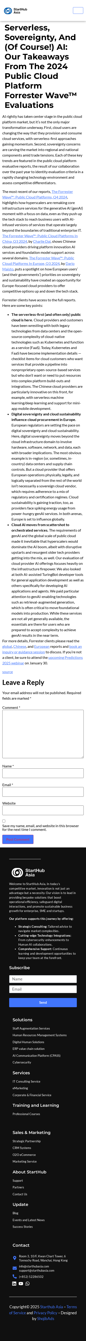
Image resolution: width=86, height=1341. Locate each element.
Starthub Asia (51, 1306)
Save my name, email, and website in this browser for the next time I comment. (40, 827)
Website (9, 803)
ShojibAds (45, 1318)
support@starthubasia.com (36, 1270)
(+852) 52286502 (31, 1277)
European (42, 646)
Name (8, 766)
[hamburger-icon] (78, 10)
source (7, 671)
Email (7, 785)
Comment (11, 707)
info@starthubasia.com (34, 1266)
